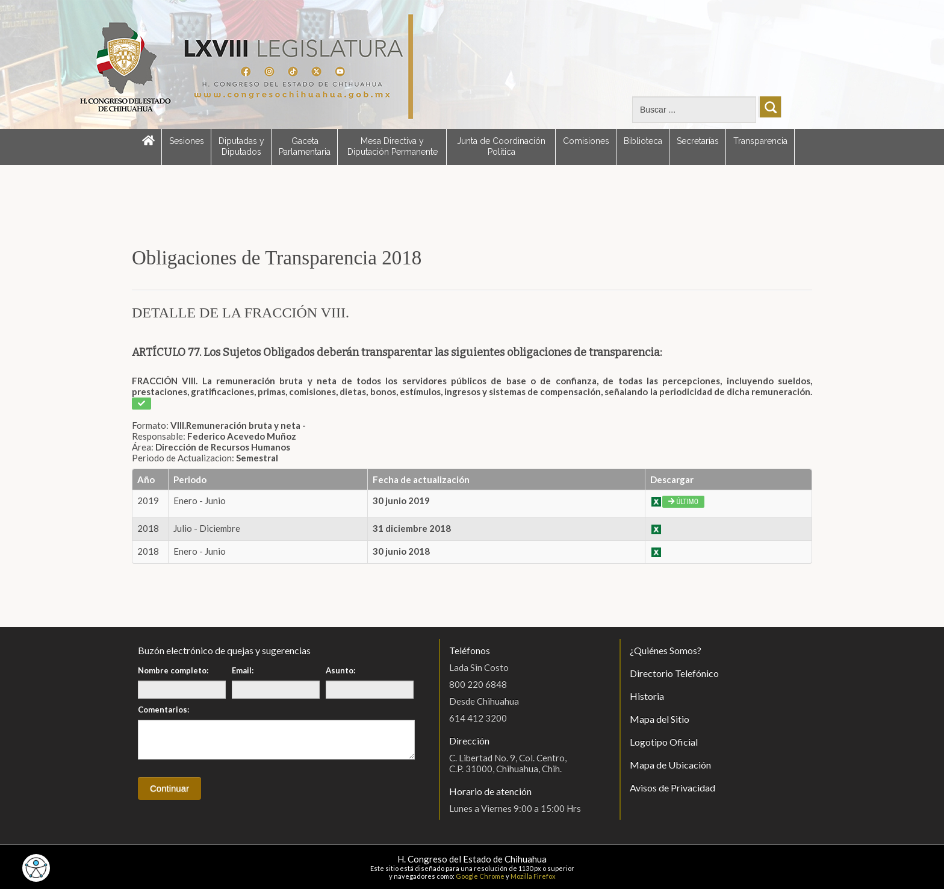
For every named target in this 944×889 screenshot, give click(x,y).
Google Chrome (480, 876)
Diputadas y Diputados (241, 146)
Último (683, 502)
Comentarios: (163, 709)
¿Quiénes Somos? (665, 650)
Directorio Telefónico (674, 673)
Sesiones (186, 141)
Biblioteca (643, 141)
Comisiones (586, 141)
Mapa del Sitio (659, 719)
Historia (647, 696)
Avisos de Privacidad (672, 787)
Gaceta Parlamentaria (305, 146)
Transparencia (760, 141)
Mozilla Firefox (533, 876)
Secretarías (698, 141)
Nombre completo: (173, 670)
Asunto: (340, 670)
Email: (242, 670)
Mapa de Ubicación (670, 764)
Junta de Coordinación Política (501, 146)
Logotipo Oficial (664, 741)
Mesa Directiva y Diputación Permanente (392, 146)
